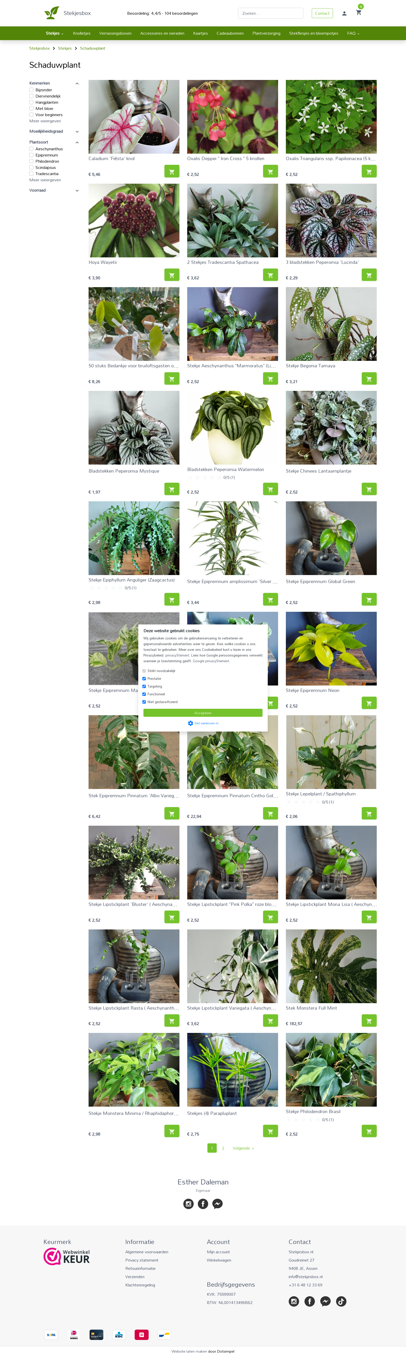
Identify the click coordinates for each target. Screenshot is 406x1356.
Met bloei (44, 108)
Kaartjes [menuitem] (200, 33)
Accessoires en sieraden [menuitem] (162, 33)
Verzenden (134, 1276)
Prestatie (154, 678)
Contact (322, 13)
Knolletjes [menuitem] (82, 33)
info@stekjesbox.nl (306, 1276)
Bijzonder (43, 90)
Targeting (155, 686)
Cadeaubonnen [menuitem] (230, 33)
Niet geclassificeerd (163, 702)
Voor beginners (49, 114)
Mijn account (218, 1252)
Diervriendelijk (48, 96)
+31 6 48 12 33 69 (305, 1285)
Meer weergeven (45, 121)
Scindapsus (45, 167)
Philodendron (47, 161)
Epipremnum (46, 155)
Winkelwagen (219, 1260)
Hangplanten (46, 102)
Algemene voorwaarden (146, 1252)
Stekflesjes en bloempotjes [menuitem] (313, 33)
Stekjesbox (77, 13)
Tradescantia (47, 173)
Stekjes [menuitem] (55, 33)
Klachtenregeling (140, 1285)
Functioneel (156, 694)
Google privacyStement (211, 661)
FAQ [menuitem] (353, 33)
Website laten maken (190, 1351)
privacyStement (177, 655)
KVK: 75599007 (221, 1294)
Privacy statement (141, 1260)
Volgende (244, 1148)
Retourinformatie (140, 1268)
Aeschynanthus (49, 149)
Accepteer (203, 712)
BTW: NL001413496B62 (229, 1302)
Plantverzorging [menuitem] (266, 33)
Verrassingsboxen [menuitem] (115, 33)
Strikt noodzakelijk (161, 671)
